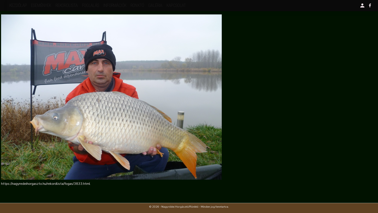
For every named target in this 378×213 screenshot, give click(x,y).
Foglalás (90, 5)
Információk (114, 5)
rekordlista (66, 5)
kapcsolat (176, 5)
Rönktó (137, 5)
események (41, 5)
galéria (155, 5)
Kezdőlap (18, 5)
